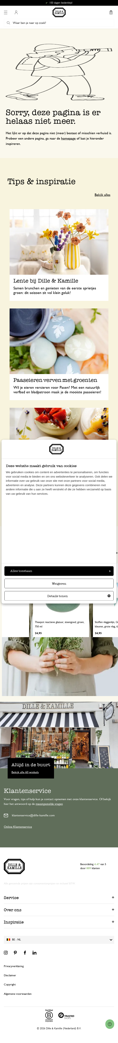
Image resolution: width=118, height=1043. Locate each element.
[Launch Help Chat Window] (109, 1024)
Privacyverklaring (14, 966)
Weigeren (59, 583)
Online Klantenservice (18, 826)
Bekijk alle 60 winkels (25, 772)
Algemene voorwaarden (18, 993)
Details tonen (79, 596)
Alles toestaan (60, 571)
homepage (68, 138)
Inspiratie (14, 922)
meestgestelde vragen (49, 803)
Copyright (10, 984)
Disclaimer (10, 975)
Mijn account (16, 12)
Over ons (12, 909)
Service (11, 897)
